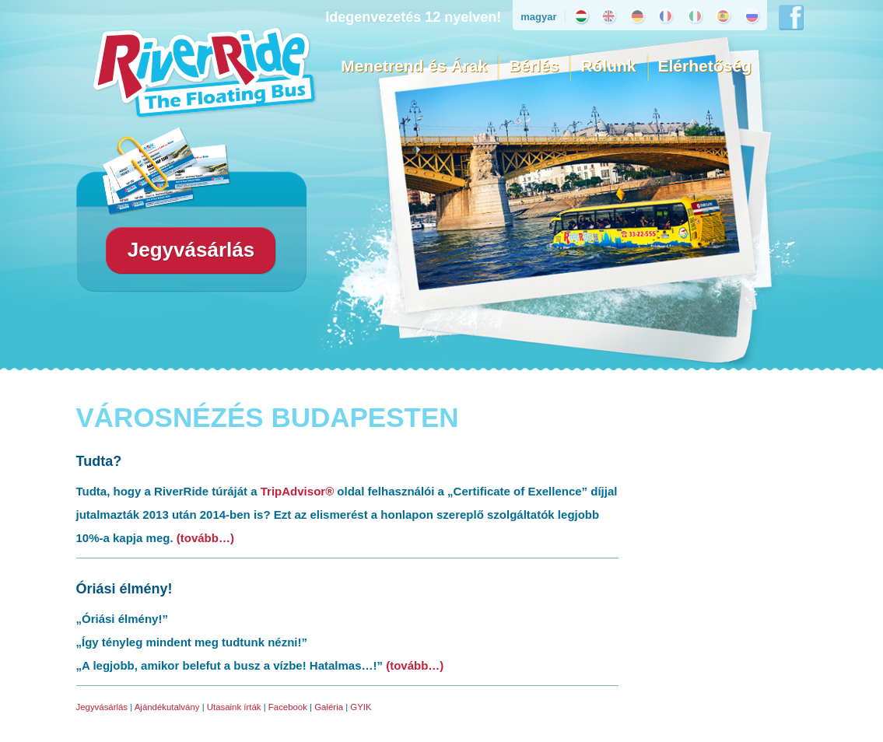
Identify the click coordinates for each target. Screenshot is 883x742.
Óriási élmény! (124, 589)
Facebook (287, 707)
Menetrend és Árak (414, 66)
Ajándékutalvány (167, 707)
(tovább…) (205, 537)
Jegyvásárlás (102, 707)
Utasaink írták (234, 707)
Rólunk (608, 66)
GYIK (360, 707)
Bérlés (534, 66)
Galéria (328, 707)
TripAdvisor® (297, 491)
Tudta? (99, 461)
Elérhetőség (705, 66)
